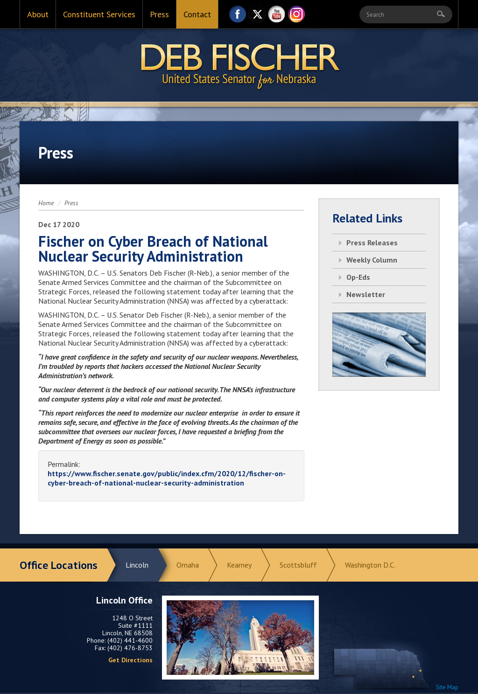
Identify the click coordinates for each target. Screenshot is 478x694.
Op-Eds (358, 277)
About (38, 14)
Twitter (257, 16)
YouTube (277, 16)
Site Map (447, 687)
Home (46, 203)
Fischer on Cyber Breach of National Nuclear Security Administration (153, 248)
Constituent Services (99, 14)
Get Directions (130, 660)
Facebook (237, 16)
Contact (197, 14)
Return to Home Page (239, 65)
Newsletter (365, 294)
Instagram (296, 16)
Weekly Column (371, 259)
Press (159, 14)
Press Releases (372, 242)
